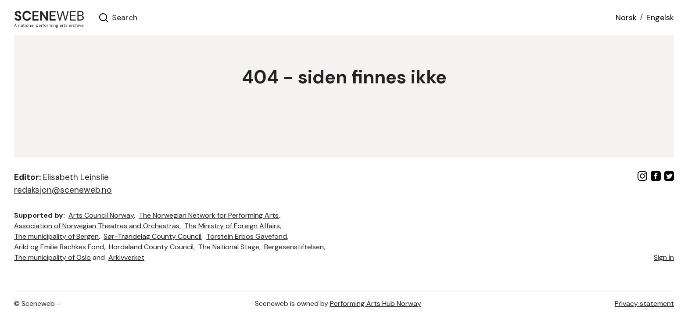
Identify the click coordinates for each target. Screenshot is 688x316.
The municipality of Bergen (56, 236)
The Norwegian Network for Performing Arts (209, 215)
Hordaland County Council (151, 246)
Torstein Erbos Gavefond (246, 236)
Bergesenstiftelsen (294, 246)
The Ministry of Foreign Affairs (232, 225)
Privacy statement (644, 303)
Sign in (664, 257)
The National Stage (228, 246)
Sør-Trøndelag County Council (152, 236)
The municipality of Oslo (52, 257)
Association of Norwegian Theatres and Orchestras (96, 225)
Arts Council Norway (101, 215)
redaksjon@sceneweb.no (63, 189)
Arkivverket (126, 257)
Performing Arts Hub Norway (375, 303)
